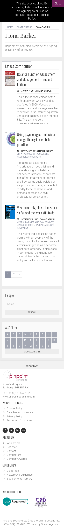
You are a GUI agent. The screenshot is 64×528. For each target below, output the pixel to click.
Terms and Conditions (19, 420)
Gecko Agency (49, 524)
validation (23, 228)
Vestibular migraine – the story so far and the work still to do (37, 210)
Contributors (24, 27)
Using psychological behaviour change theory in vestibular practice (36, 139)
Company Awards (17, 458)
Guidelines (13, 470)
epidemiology (46, 225)
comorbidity (46, 222)
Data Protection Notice (20, 412)
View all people (32, 352)
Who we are (13, 443)
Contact (11, 450)
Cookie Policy (14, 408)
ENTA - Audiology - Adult (29, 154)
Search (32, 312)
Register (12, 447)
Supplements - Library (19, 478)
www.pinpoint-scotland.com (19, 396)
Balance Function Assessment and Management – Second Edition (36, 79)
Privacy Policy (15, 416)
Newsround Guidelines (20, 474)
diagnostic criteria (27, 225)
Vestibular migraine (28, 222)
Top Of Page (32, 365)
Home (10, 27)
